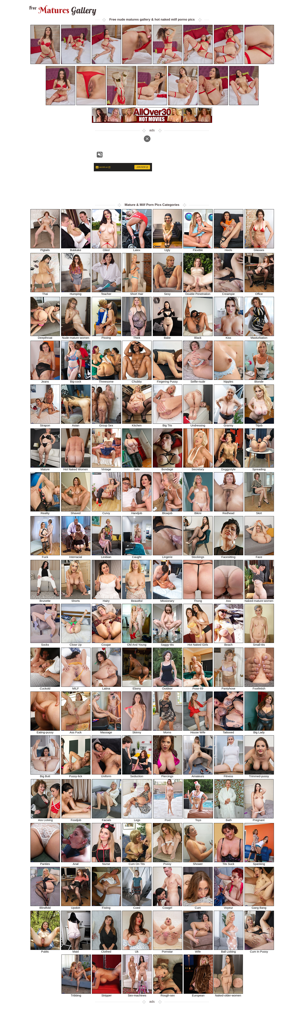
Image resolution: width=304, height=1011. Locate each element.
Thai (45, 292)
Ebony (137, 687)
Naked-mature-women (259, 599)
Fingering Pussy (167, 380)
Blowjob (167, 512)
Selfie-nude (198, 380)
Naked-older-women (228, 994)
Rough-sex (168, 994)
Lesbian (106, 556)
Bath (229, 819)
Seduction (137, 775)
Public (45, 950)
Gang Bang (259, 906)
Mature (45, 468)
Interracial (76, 556)
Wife (198, 950)
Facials (106, 819)
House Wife (198, 731)
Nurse (106, 862)
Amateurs (198, 775)
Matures (62, 10)
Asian (76, 424)
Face (259, 556)
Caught (137, 556)
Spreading (259, 468)
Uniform (106, 775)
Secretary (198, 468)
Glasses (259, 249)
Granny (228, 424)
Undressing (198, 424)
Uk (137, 950)
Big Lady (259, 731)
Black (198, 336)
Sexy (167, 292)
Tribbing (76, 994)
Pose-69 (198, 687)
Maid (76, 950)
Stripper (106, 994)
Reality (45, 512)
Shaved (76, 512)
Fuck (45, 556)
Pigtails (45, 249)
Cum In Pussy (259, 950)
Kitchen (137, 424)
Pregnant (259, 819)
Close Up (76, 643)
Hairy (106, 599)
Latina (106, 687)
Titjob (259, 424)
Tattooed (228, 731)
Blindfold (45, 906)
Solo (137, 468)
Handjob (137, 512)
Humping (76, 292)
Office (259, 292)
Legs (137, 819)
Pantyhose (228, 687)
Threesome (106, 380)
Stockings (198, 556)
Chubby (137, 380)
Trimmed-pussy (259, 775)
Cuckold (45, 687)
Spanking (259, 862)
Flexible (198, 249)
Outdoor (167, 687)
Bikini (198, 512)
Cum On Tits (137, 862)
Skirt (259, 512)
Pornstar (167, 950)
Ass (228, 599)
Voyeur (228, 906)
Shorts (76, 599)
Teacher (106, 292)
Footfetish (259, 687)
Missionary (167, 599)
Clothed (106, 950)
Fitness (228, 775)
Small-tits (259, 643)
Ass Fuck (76, 731)
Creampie (228, 292)
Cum (198, 906)
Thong (198, 599)
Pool (168, 819)
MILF (76, 687)
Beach (228, 643)
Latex (137, 249)
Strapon (45, 424)
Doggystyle (228, 468)
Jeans (45, 380)
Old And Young (137, 643)
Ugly (167, 249)
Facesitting (228, 556)
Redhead (228, 512)
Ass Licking (45, 819)
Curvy (106, 512)
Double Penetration (198, 292)
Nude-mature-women (76, 336)
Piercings (167, 775)
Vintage (106, 468)
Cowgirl (167, 906)
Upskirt (76, 906)
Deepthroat (45, 336)
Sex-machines (137, 994)
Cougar (106, 643)
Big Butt (45, 775)
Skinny (137, 731)
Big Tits (167, 424)
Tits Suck (228, 862)
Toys (198, 819)
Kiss (228, 336)
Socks (45, 643)
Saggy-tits (167, 643)
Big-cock (76, 380)
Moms (167, 731)
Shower (198, 862)
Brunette (45, 599)
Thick (137, 336)
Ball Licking (228, 950)
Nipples (228, 380)
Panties (45, 862)
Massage (106, 731)
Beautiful (137, 599)
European (198, 994)
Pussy (167, 862)
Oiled (106, 249)
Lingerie (167, 556)
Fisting (106, 906)
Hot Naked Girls (198, 643)
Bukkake (76, 249)
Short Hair (137, 292)
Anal (76, 862)
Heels (228, 249)
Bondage (167, 468)
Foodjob (76, 819)
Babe (167, 336)
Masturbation (259, 336)
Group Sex (106, 424)
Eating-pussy (45, 731)
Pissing (106, 336)
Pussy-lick (76, 775)
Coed (137, 906)
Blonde (259, 380)
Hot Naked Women (76, 468)
